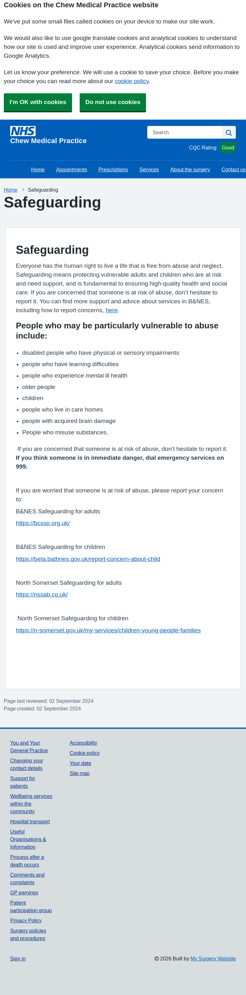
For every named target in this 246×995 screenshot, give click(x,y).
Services (149, 169)
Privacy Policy (26, 920)
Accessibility (83, 742)
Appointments (71, 169)
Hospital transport (30, 821)
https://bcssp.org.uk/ (43, 523)
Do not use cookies (112, 102)
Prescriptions (113, 169)
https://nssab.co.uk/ (42, 594)
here (112, 310)
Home (38, 169)
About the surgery (190, 169)
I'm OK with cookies (38, 102)
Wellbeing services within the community (31, 804)
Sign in (17, 958)
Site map (80, 773)
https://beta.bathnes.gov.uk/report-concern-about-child (88, 559)
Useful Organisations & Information (28, 839)
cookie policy (132, 81)
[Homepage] (75, 135)
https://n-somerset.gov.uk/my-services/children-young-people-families (108, 630)
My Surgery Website (213, 958)
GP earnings (24, 892)
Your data (80, 763)
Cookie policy (85, 752)
